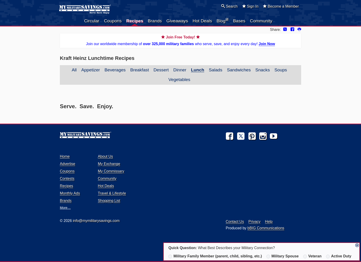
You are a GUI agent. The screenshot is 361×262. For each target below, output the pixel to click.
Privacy (254, 222)
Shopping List (109, 201)
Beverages (115, 69)
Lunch (197, 69)
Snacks (262, 69)
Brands (155, 20)
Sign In (250, 6)
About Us (105, 156)
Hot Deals (202, 20)
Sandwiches (239, 69)
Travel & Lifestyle (112, 193)
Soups (280, 69)
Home (65, 156)
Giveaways (177, 20)
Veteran (312, 256)
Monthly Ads (70, 193)
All (74, 69)
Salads (215, 69)
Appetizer (90, 69)
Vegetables (179, 79)
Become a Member (281, 6)
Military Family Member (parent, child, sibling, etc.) (215, 256)
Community (261, 20)
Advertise (67, 164)
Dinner (179, 69)
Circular (91, 20)
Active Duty (338, 256)
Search (229, 6)
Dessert (161, 69)
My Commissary (111, 171)
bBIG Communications (265, 228)
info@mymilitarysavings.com (96, 221)
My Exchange (109, 164)
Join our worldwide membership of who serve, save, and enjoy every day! (180, 40)
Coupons (113, 20)
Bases (239, 20)
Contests (67, 178)
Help (269, 222)
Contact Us (235, 222)
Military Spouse (282, 256)
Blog (222, 20)
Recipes (134, 20)
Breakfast (139, 69)
